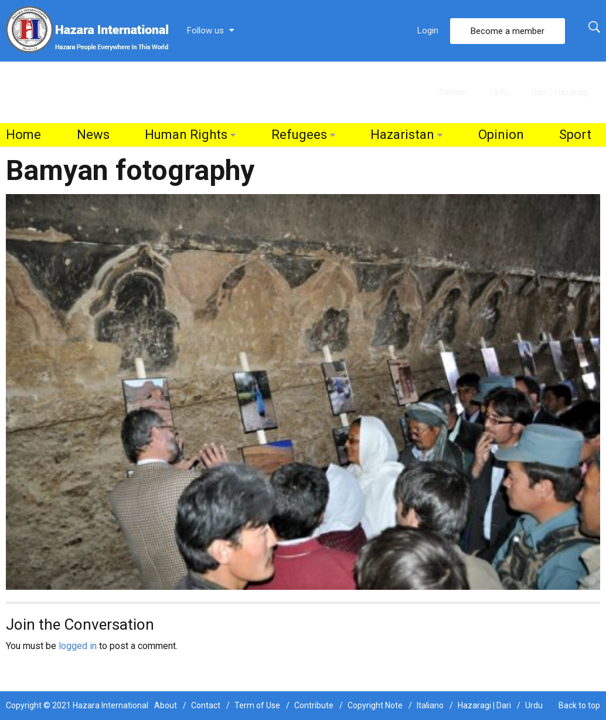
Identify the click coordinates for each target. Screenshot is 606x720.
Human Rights (186, 134)
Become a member (507, 31)
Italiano (453, 92)
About (165, 705)
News (93, 134)
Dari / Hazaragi (560, 92)
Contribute (313, 705)
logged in (78, 645)
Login (427, 30)
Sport (575, 134)
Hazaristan (402, 134)
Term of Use (257, 705)
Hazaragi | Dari (484, 705)
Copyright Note (375, 705)
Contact (205, 705)
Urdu (499, 92)
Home (23, 134)
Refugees (299, 134)
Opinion (501, 134)
